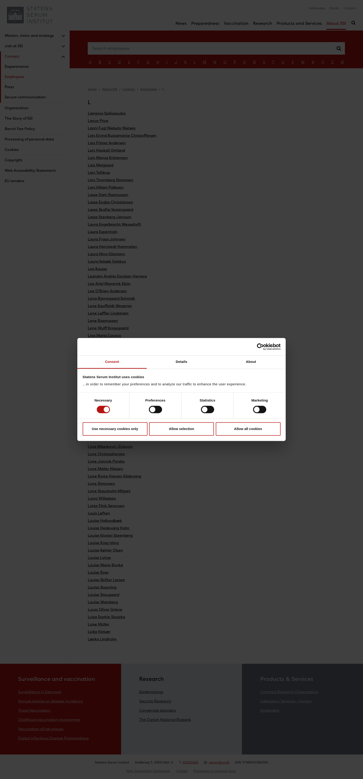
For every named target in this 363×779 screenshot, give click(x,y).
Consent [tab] (112, 362)
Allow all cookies (248, 429)
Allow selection (181, 429)
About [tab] (251, 362)
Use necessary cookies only (115, 429)
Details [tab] (181, 362)
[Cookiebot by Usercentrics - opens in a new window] (260, 346)
